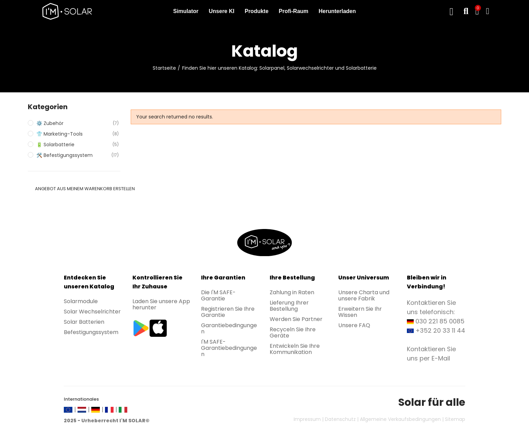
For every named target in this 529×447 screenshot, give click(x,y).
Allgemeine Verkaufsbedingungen (400, 419)
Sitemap (455, 419)
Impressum (307, 419)
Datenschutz (340, 419)
